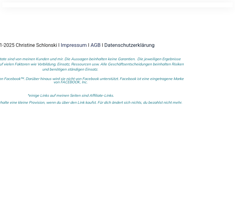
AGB (95, 45)
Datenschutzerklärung (129, 45)
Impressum (74, 45)
